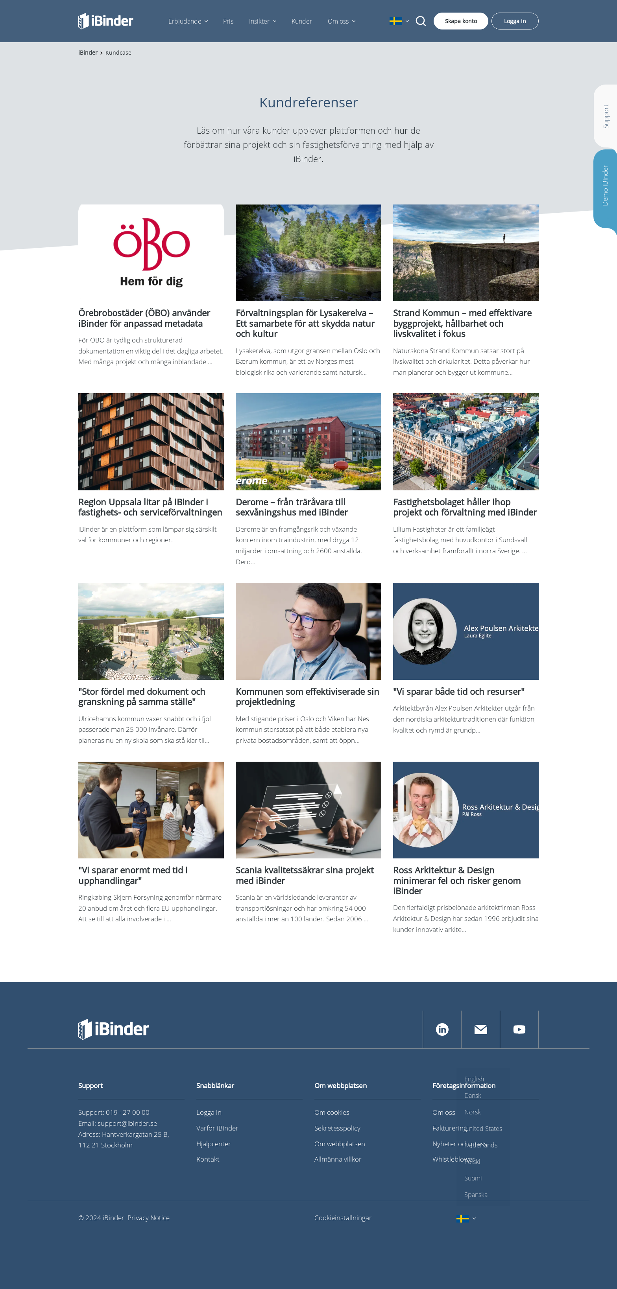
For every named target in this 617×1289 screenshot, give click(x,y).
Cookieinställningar (343, 1217)
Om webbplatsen (339, 1143)
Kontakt (208, 1159)
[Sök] (421, 21)
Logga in (515, 21)
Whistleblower (453, 1159)
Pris (228, 21)
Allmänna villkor (338, 1159)
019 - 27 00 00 (128, 1112)
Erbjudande (184, 21)
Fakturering (449, 1127)
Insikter (259, 21)
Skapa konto (461, 21)
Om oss (338, 21)
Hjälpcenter (213, 1143)
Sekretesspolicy (337, 1127)
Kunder (302, 21)
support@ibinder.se (127, 1123)
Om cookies (331, 1112)
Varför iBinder (217, 1127)
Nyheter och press (459, 1143)
